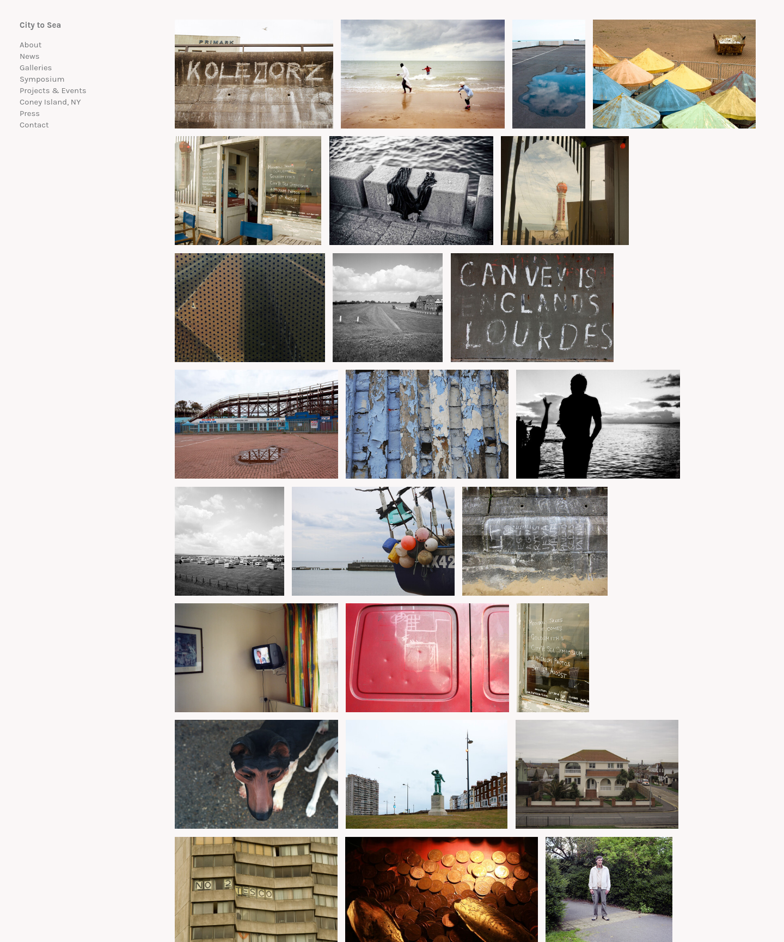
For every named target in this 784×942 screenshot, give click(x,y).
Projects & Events (53, 90)
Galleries (36, 67)
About (30, 45)
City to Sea (40, 25)
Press (30, 113)
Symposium (42, 79)
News (30, 56)
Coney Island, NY (50, 102)
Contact (34, 125)
